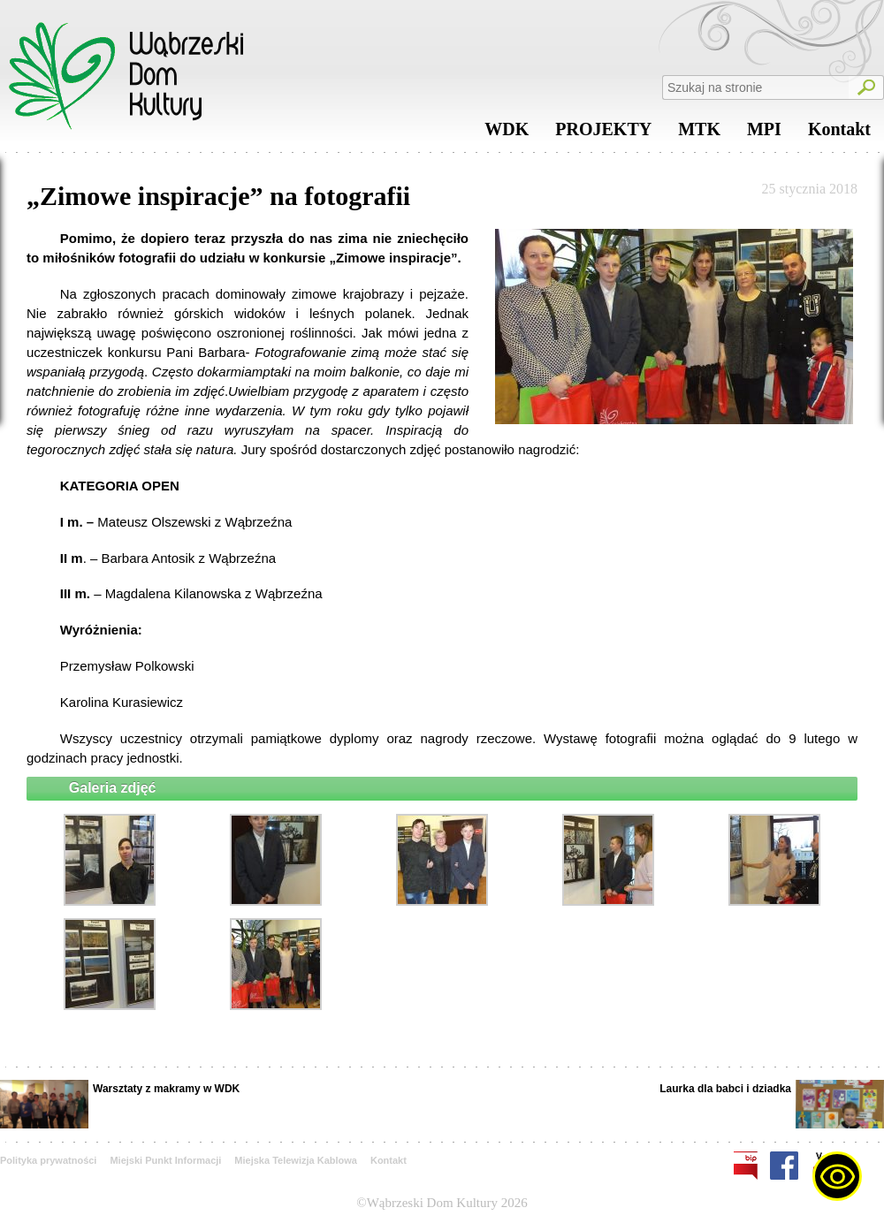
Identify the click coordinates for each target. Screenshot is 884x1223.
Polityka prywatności (48, 1160)
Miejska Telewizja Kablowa (295, 1160)
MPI (764, 133)
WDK (506, 133)
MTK (699, 133)
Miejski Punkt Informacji (165, 1160)
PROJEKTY (603, 133)
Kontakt (839, 133)
